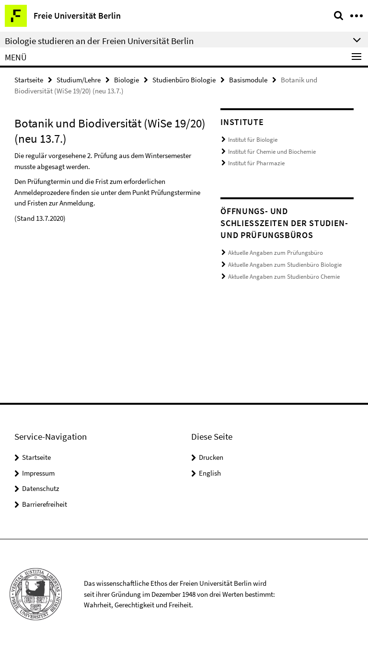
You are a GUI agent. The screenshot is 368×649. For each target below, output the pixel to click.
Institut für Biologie (252, 140)
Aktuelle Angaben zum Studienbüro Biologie (285, 264)
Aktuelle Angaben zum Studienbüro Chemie (284, 276)
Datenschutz (40, 488)
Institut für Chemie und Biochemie (272, 152)
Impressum (38, 473)
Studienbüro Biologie (184, 79)
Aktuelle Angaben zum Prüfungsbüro (275, 253)
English (210, 473)
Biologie (126, 79)
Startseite (28, 79)
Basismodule (248, 79)
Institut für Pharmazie (256, 163)
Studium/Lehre (79, 79)
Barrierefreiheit (44, 504)
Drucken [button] (211, 457)
